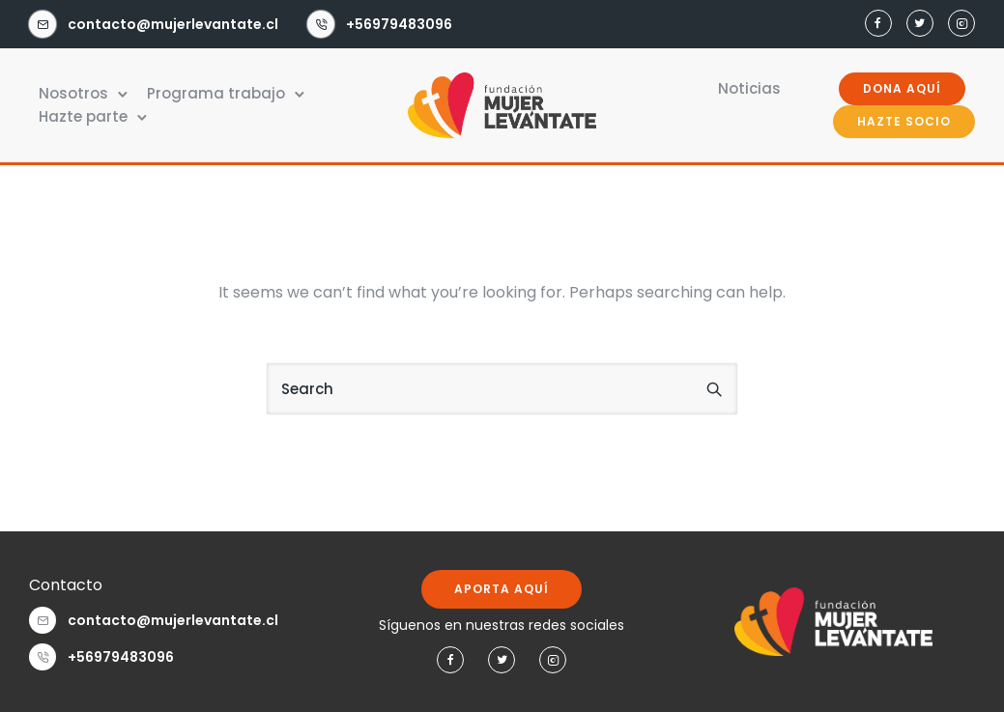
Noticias (749, 88)
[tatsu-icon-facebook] (878, 24)
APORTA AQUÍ (501, 589)
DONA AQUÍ (902, 88)
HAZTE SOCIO (904, 121)
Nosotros (73, 93)
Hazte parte (83, 116)
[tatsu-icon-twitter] (919, 24)
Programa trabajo (216, 93)
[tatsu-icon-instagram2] (961, 24)
